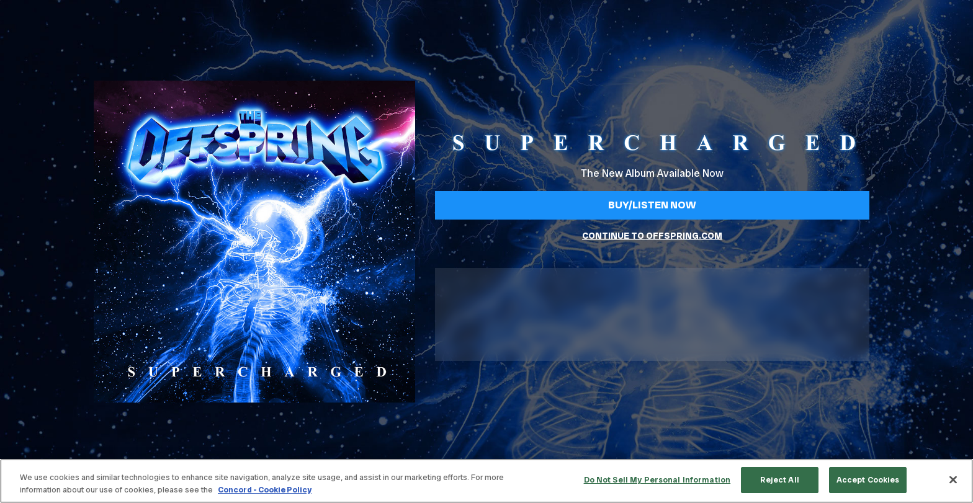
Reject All (779, 479)
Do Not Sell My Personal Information (657, 479)
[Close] (953, 479)
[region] (486, 481)
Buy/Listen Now (652, 204)
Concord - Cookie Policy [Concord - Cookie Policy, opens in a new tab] (265, 489)
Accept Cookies (868, 479)
